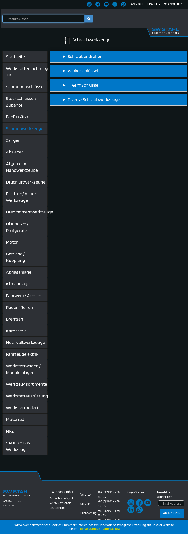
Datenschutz (111, 529)
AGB (5, 500)
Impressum (8, 505)
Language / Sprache (145, 4)
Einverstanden (90, 529)
